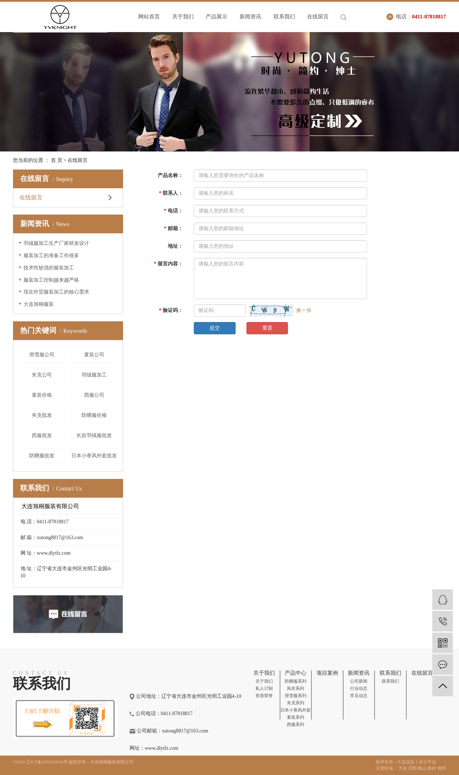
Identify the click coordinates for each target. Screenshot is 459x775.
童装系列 (295, 717)
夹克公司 (42, 375)
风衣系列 (295, 688)
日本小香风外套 (295, 710)
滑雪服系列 (295, 695)
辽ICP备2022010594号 (46, 762)
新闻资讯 (251, 16)
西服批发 (42, 435)
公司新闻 (358, 681)
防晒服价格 (94, 415)
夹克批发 (42, 415)
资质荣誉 (264, 695)
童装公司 (94, 354)
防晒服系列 (295, 681)
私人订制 (264, 688)
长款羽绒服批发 (94, 435)
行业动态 (358, 688)
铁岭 (432, 768)
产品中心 (295, 673)
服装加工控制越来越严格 (51, 280)
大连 (402, 768)
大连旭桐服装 (38, 304)
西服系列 (295, 724)
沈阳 (412, 768)
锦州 (441, 768)
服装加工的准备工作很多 (51, 255)
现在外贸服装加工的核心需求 (56, 292)
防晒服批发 (41, 455)
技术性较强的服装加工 (48, 267)
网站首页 (149, 16)
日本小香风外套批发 (94, 455)
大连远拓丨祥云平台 (416, 762)
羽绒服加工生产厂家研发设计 (56, 243)
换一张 (303, 310)
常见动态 (358, 695)
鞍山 (422, 768)
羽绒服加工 (94, 375)
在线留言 (319, 16)
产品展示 (217, 16)
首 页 (56, 160)
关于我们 (183, 16)
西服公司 (94, 395)
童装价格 (42, 395)
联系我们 (285, 16)
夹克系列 (295, 702)
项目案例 (327, 673)
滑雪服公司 (41, 354)
